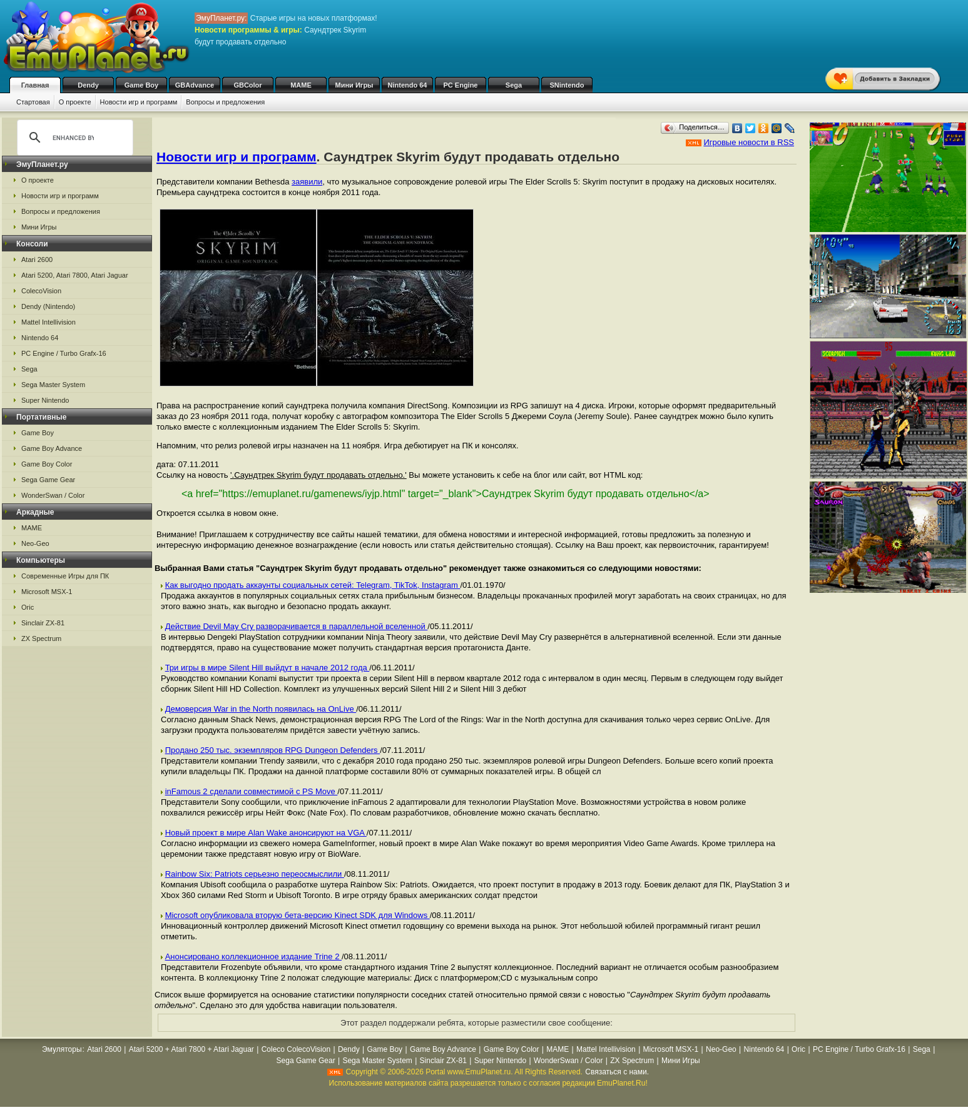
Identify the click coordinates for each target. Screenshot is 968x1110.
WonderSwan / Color (52, 495)
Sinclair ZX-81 (42, 623)
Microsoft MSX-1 (46, 591)
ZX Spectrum (41, 638)
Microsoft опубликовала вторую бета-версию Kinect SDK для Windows (297, 915)
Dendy (88, 85)
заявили (307, 181)
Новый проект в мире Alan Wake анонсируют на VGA (266, 832)
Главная (35, 85)
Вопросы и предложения (225, 102)
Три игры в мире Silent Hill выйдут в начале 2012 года (267, 667)
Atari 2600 (37, 259)
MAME (301, 85)
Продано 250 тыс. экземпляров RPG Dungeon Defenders (272, 750)
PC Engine (460, 85)
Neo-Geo (35, 543)
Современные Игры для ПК (65, 576)
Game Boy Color (46, 464)
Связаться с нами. (617, 1071)
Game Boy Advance (51, 448)
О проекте (75, 102)
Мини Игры (354, 85)
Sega (514, 85)
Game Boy (141, 85)
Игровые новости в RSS (748, 142)
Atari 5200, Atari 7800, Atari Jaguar (74, 275)
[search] (73, 137)
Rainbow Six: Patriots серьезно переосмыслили (254, 874)
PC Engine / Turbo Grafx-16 (63, 353)
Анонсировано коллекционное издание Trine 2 (253, 956)
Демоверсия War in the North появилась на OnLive (261, 709)
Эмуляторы (61, 1049)
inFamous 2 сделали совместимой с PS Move (251, 791)
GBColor (247, 85)
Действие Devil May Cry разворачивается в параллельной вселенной (296, 626)
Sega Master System (53, 384)
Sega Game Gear (48, 479)
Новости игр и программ (139, 102)
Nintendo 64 (407, 85)
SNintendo (567, 85)
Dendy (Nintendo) (48, 306)
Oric (27, 607)
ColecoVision (41, 291)
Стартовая (33, 102)
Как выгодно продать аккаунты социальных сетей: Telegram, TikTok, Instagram (313, 585)
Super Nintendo (45, 400)
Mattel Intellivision (48, 322)
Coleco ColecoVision (296, 1049)
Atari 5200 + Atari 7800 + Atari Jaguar (191, 1049)
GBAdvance (194, 85)
